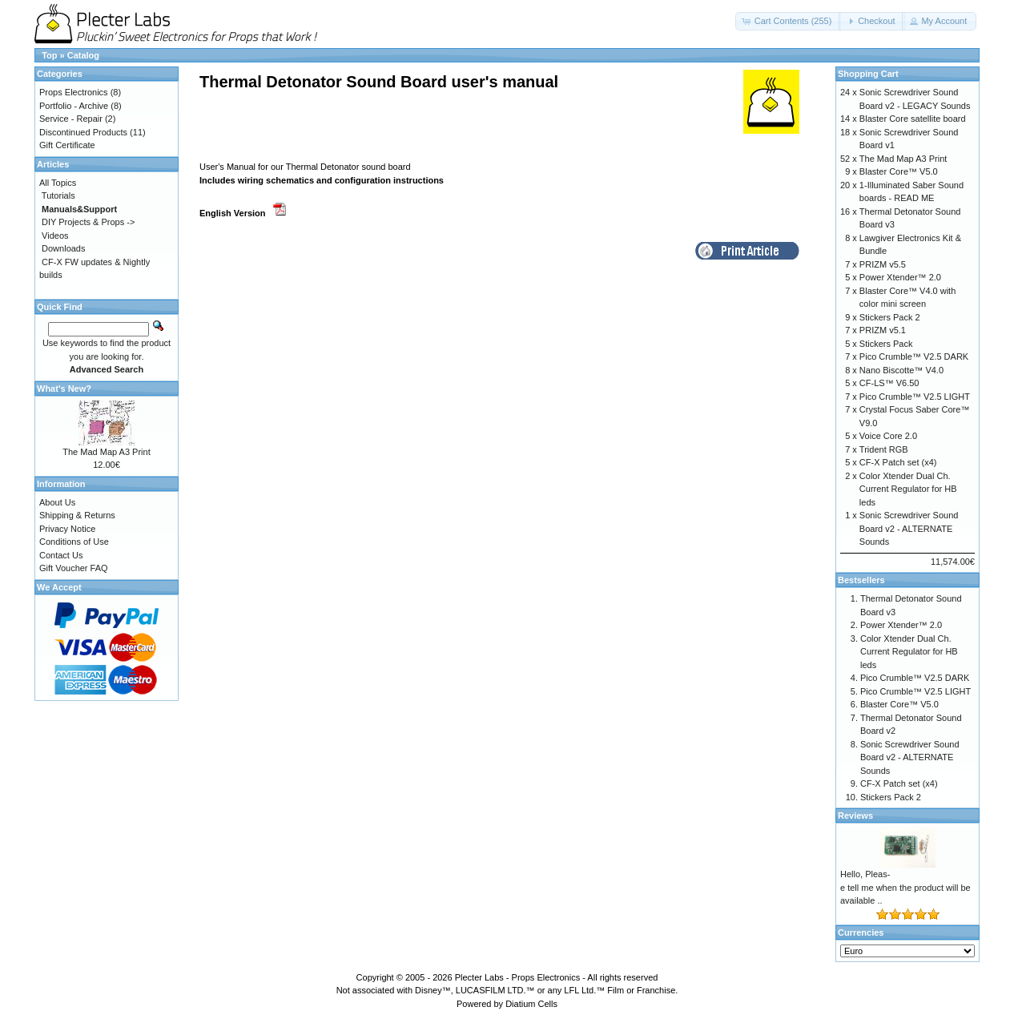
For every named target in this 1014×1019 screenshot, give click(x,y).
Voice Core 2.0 (888, 436)
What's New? (64, 388)
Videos (55, 235)
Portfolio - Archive (73, 106)
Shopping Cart (868, 74)
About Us (57, 502)
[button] (788, 21)
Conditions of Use (74, 541)
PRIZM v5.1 (882, 330)
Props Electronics (73, 92)
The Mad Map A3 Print (106, 452)
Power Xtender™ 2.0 (900, 277)
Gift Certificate (67, 145)
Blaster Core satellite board (912, 118)
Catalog (83, 55)
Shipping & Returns (77, 515)
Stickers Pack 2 (889, 317)
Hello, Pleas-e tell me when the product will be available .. (905, 887)
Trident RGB (883, 449)
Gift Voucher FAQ (73, 568)
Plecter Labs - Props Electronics (518, 977)
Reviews (855, 815)
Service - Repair (71, 118)
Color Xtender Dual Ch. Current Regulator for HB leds (908, 489)
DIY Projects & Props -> (88, 222)
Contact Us (60, 555)
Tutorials (58, 195)
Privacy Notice (67, 529)
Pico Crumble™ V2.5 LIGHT (914, 396)
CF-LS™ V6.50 (889, 383)
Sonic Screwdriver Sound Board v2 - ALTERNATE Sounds (909, 528)
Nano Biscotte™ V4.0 (901, 370)
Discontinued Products (83, 132)
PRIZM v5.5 (882, 264)
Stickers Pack (886, 343)
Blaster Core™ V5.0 (898, 171)
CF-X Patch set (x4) (898, 462)
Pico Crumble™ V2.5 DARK (913, 356)
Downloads (63, 248)
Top (49, 55)
